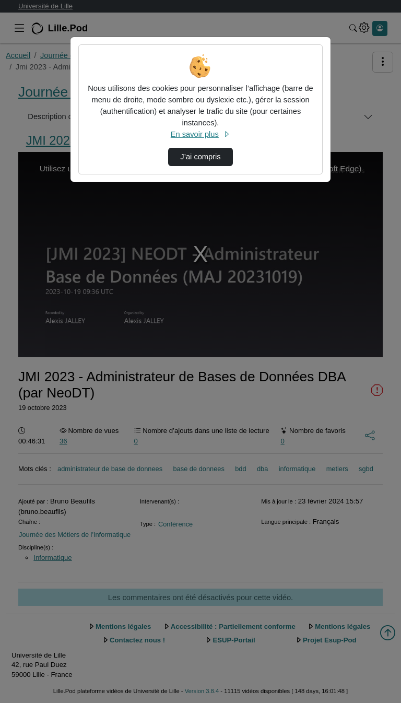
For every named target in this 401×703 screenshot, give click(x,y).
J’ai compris (200, 157)
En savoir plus (200, 134)
